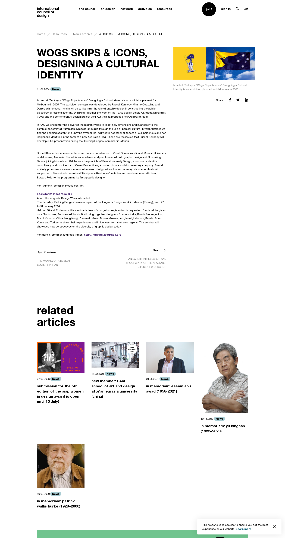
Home (41, 34)
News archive (82, 34)
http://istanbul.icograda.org (102, 234)
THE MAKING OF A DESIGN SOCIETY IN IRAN (53, 262)
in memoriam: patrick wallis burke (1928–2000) (58, 503)
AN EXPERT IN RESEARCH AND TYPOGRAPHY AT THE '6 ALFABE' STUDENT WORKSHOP (145, 262)
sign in (226, 9)
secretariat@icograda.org (54, 193)
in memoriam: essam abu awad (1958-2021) (168, 388)
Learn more (244, 528)
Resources (59, 34)
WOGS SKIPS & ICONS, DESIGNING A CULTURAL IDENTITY (132, 34)
